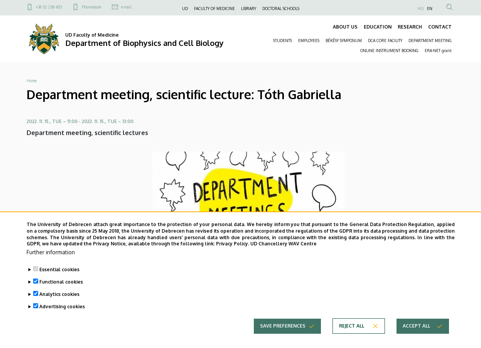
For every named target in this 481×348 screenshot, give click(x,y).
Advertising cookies (62, 318)
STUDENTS (282, 40)
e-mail (126, 7)
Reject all (351, 337)
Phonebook (91, 7)
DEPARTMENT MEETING (430, 40)
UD (185, 8)
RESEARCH (410, 27)
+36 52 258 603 (49, 7)
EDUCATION (378, 27)
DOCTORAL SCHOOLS (280, 8)
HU (421, 8)
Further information (51, 263)
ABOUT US (345, 27)
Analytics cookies (59, 306)
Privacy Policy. (232, 255)
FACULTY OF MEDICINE (214, 8)
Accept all (416, 337)
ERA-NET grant (438, 50)
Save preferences (282, 337)
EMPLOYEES (308, 40)
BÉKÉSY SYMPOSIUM (344, 40)
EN (429, 8)
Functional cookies (61, 293)
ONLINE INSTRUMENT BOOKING (389, 50)
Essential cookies (59, 281)
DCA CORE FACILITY (385, 40)
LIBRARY (248, 8)
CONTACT (440, 27)
